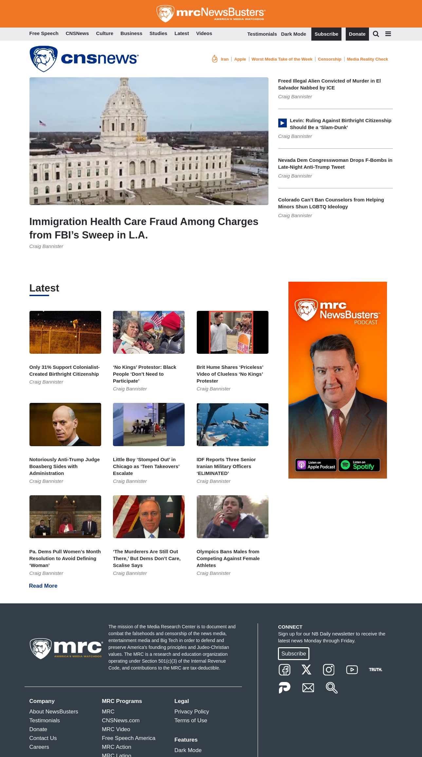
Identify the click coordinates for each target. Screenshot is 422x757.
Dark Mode (293, 34)
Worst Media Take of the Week (282, 59)
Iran (225, 59)
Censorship (329, 59)
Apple (240, 59)
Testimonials (262, 34)
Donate (357, 34)
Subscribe (327, 34)
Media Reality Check (367, 59)
